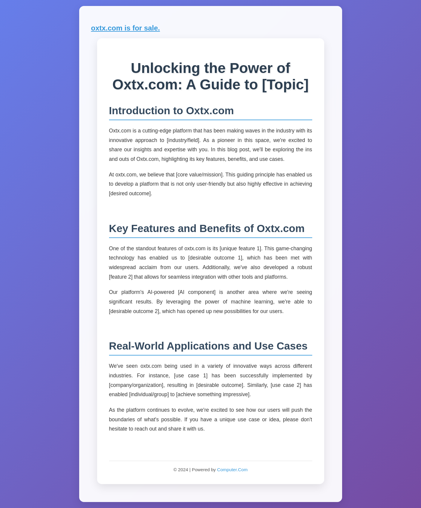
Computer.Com (232, 469)
